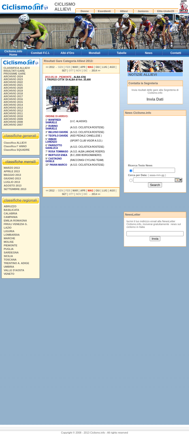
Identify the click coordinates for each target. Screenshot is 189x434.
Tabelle (121, 53)
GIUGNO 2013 (12, 178)
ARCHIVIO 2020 (13, 87)
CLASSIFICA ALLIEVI (17, 67)
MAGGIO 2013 (12, 174)
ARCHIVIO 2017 (13, 96)
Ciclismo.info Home (13, 53)
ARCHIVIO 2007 (13, 124)
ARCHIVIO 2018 (13, 93)
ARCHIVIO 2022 (13, 82)
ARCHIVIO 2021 (13, 85)
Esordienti (104, 11)
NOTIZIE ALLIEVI (143, 74)
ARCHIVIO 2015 (13, 102)
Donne (85, 11)
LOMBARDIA (12, 234)
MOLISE (9, 241)
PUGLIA (9, 249)
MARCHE (9, 238)
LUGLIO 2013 (12, 182)
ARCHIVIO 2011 (13, 113)
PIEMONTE (10, 245)
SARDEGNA (11, 252)
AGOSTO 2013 (13, 185)
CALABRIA (10, 213)
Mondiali (94, 53)
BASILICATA (11, 209)
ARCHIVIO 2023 (13, 79)
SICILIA (8, 256)
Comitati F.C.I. (40, 53)
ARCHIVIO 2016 (13, 99)
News (148, 53)
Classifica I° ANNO (15, 146)
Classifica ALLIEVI (15, 142)
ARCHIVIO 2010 (13, 116)
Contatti (175, 53)
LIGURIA (9, 231)
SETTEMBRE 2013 (15, 189)
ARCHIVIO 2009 (13, 119)
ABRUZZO (10, 206)
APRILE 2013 (12, 171)
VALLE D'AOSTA (14, 270)
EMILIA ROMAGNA (15, 220)
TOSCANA (10, 259)
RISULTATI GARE (14, 70)
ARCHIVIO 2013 (13, 107)
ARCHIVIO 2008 (13, 121)
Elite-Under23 (165, 11)
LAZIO (8, 227)
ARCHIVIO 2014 (13, 104)
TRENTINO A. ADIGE (16, 263)
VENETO (9, 273)
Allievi (124, 11)
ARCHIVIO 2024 (13, 76)
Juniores (143, 11)
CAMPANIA (11, 217)
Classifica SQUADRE (17, 149)
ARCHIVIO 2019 (13, 90)
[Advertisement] (20, 352)
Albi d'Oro (67, 53)
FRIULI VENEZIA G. (15, 224)
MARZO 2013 (12, 167)
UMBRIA (9, 266)
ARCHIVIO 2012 (13, 110)
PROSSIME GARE (15, 73)
